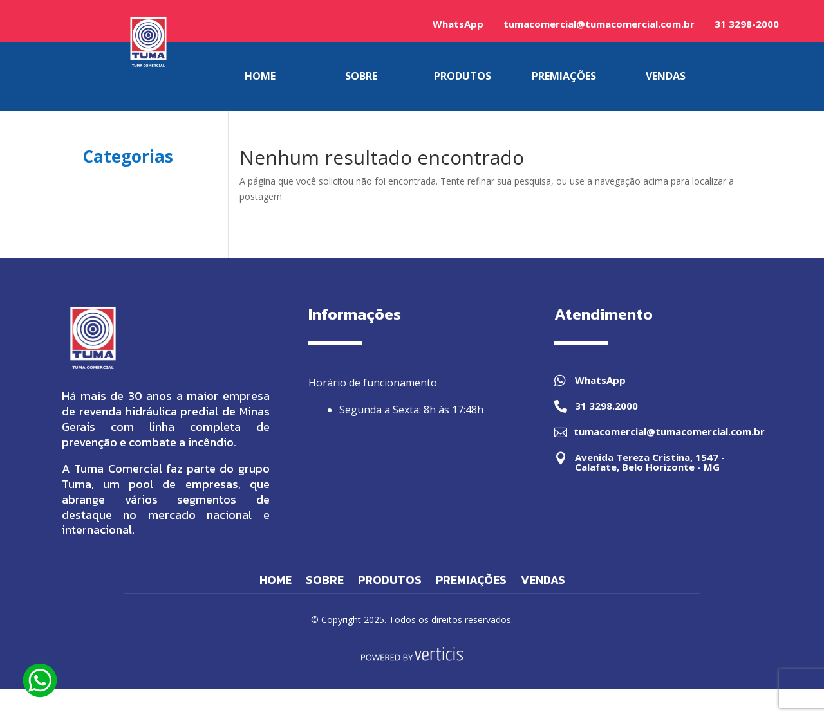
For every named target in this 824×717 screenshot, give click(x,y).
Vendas (543, 582)
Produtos (390, 582)
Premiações (471, 582)
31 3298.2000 (606, 405)
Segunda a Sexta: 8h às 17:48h (411, 410)
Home (275, 582)
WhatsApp (458, 23)
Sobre (325, 582)
